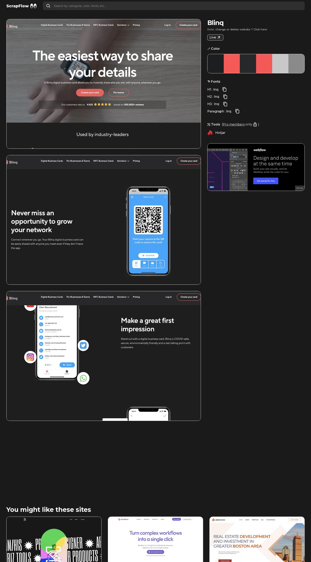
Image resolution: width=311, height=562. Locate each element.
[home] (21, 6)
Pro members (234, 124)
